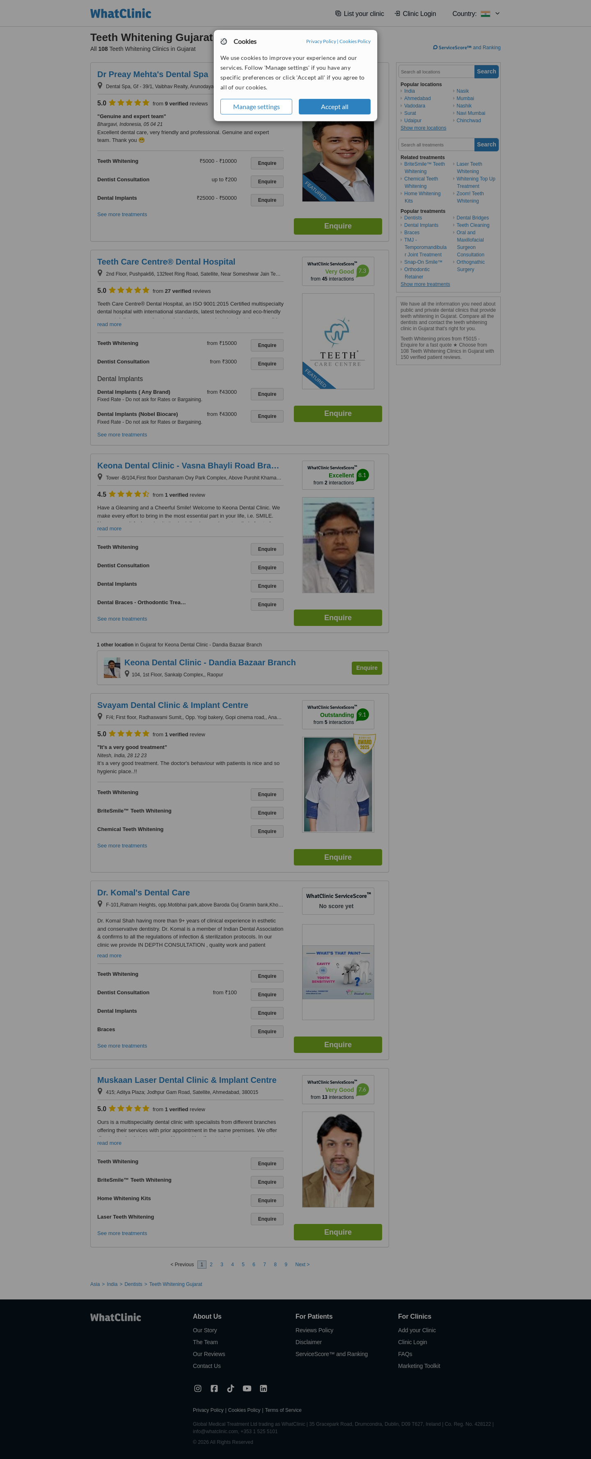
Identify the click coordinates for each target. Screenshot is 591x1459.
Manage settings (256, 106)
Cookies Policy (355, 41)
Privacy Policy (321, 41)
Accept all (334, 106)
